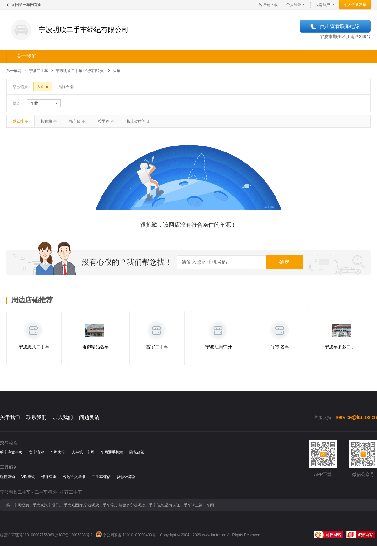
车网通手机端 (112, 452)
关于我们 (26, 56)
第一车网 (13, 71)
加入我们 (63, 417)
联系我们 (36, 417)
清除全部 (66, 87)
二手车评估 (101, 477)
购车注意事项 (11, 452)
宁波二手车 (38, 71)
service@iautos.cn (356, 417)
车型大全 (57, 452)
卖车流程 (36, 452)
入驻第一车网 (83, 452)
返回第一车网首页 (26, 5)
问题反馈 (89, 417)
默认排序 (20, 121)
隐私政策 (137, 452)
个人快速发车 (355, 5)
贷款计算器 (126, 477)
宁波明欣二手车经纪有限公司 (80, 71)
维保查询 (49, 477)
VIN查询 (28, 477)
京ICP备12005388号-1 (74, 535)
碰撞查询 (7, 477)
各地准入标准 (74, 477)
